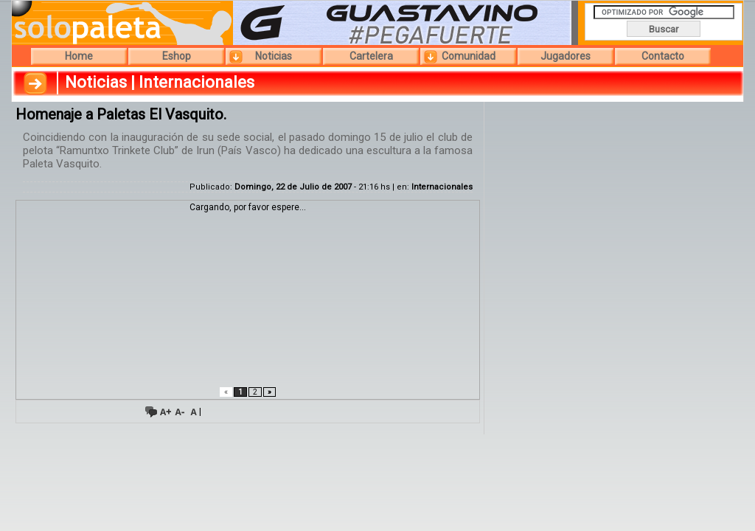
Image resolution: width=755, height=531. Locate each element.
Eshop (176, 56)
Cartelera (371, 56)
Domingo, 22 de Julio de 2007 (293, 187)
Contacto (662, 56)
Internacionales (442, 187)
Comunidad (468, 56)
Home (79, 56)
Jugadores (565, 56)
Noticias (273, 56)
